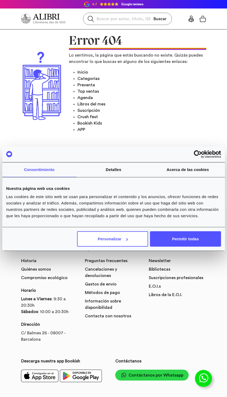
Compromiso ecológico (44, 278)
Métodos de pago (102, 293)
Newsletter (160, 261)
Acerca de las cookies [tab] (188, 169)
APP (81, 129)
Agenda (85, 98)
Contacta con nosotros (108, 316)
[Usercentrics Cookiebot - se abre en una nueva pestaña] (197, 154)
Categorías (88, 78)
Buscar (160, 18)
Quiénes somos (36, 269)
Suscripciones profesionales (176, 278)
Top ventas (88, 91)
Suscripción (88, 110)
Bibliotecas (159, 269)
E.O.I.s (155, 286)
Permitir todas (185, 239)
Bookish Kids (89, 123)
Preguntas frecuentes (106, 261)
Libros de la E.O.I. (165, 295)
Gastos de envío (101, 284)
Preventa (86, 85)
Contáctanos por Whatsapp (152, 375)
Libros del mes (91, 104)
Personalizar (113, 239)
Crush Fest (87, 117)
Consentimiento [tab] (39, 169)
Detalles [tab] (113, 169)
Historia (28, 261)
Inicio (82, 72)
